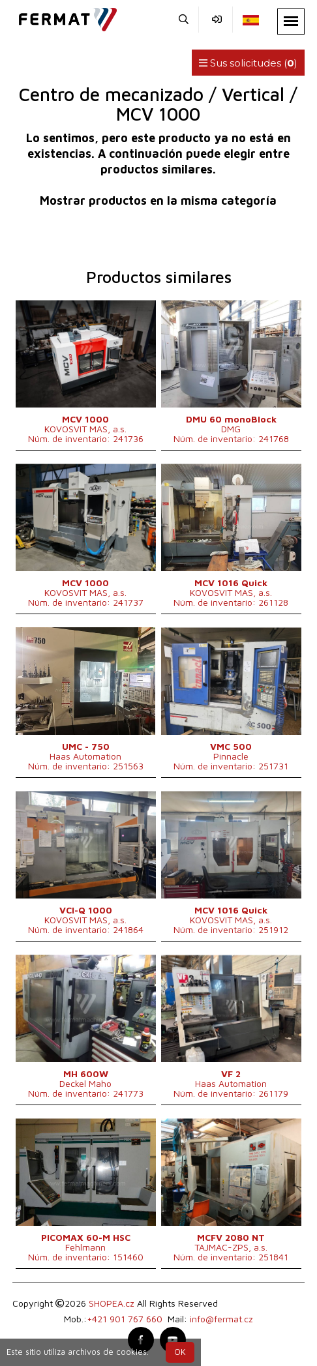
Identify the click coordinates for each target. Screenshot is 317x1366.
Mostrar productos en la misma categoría (158, 200)
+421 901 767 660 (124, 1318)
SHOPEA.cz (111, 1303)
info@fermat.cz (221, 1318)
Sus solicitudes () (248, 63)
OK (180, 1352)
